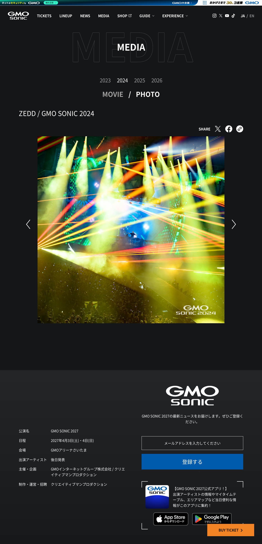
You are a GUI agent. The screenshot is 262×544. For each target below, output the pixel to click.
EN (251, 15)
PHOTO (148, 94)
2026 (156, 80)
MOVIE (112, 94)
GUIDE (144, 15)
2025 (139, 80)
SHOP (122, 15)
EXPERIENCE (173, 15)
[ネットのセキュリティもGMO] (30, 2)
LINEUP (65, 15)
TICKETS (44, 15)
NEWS (85, 15)
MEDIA (103, 15)
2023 (105, 80)
